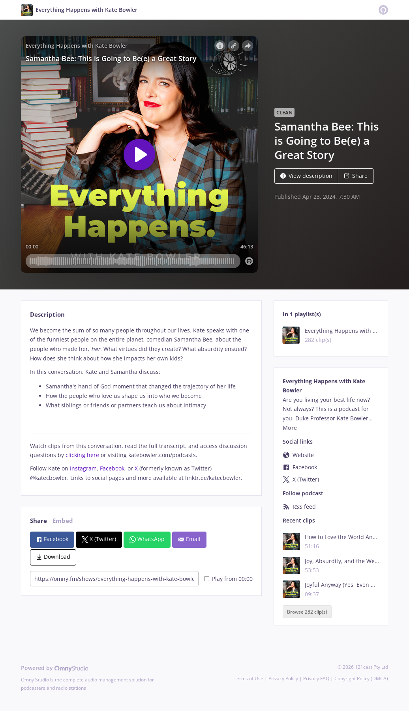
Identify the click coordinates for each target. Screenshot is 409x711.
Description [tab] (47, 314)
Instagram (83, 468)
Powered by (54, 668)
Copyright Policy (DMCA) (361, 678)
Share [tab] (38, 521)
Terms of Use (248, 678)
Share (356, 175)
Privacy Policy (283, 678)
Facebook (112, 468)
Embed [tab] (63, 521)
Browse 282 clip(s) (307, 611)
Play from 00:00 (228, 578)
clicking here (82, 455)
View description (306, 175)
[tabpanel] (141, 404)
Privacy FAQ (316, 678)
